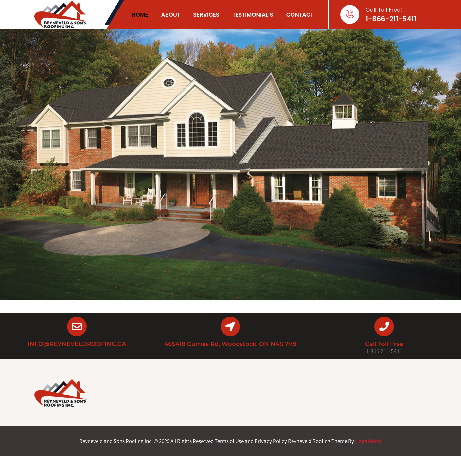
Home (140, 15)
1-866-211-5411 (391, 19)
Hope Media (368, 441)
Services (206, 15)
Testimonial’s (252, 15)
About (170, 15)
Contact (300, 15)
